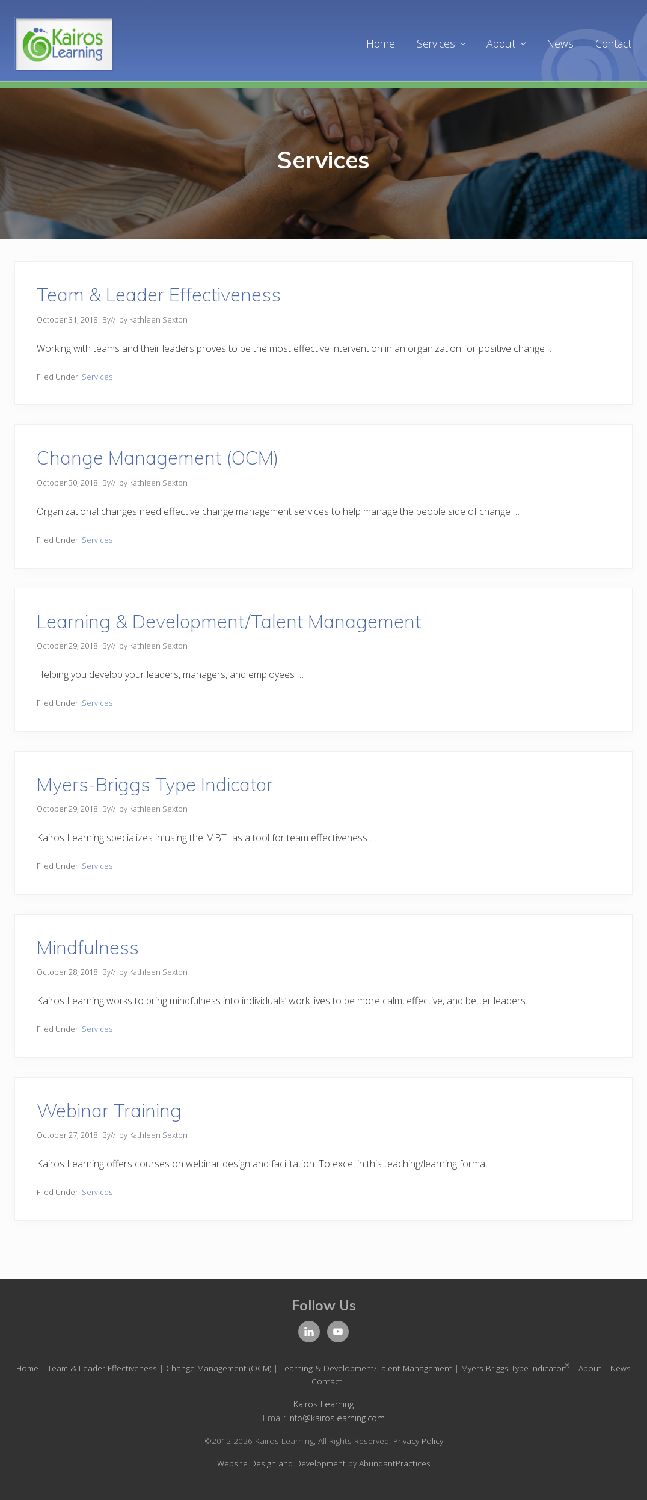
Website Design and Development (281, 1463)
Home (27, 1368)
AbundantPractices (395, 1463)
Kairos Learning (323, 1404)
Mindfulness (88, 947)
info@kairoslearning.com (336, 1418)
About (589, 1368)
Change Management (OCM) (157, 457)
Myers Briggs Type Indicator (515, 1368)
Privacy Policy (418, 1440)
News (620, 1368)
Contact (326, 1381)
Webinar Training (109, 1110)
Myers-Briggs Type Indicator (155, 784)
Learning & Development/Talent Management (229, 621)
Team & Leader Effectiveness (159, 294)
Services (97, 376)
